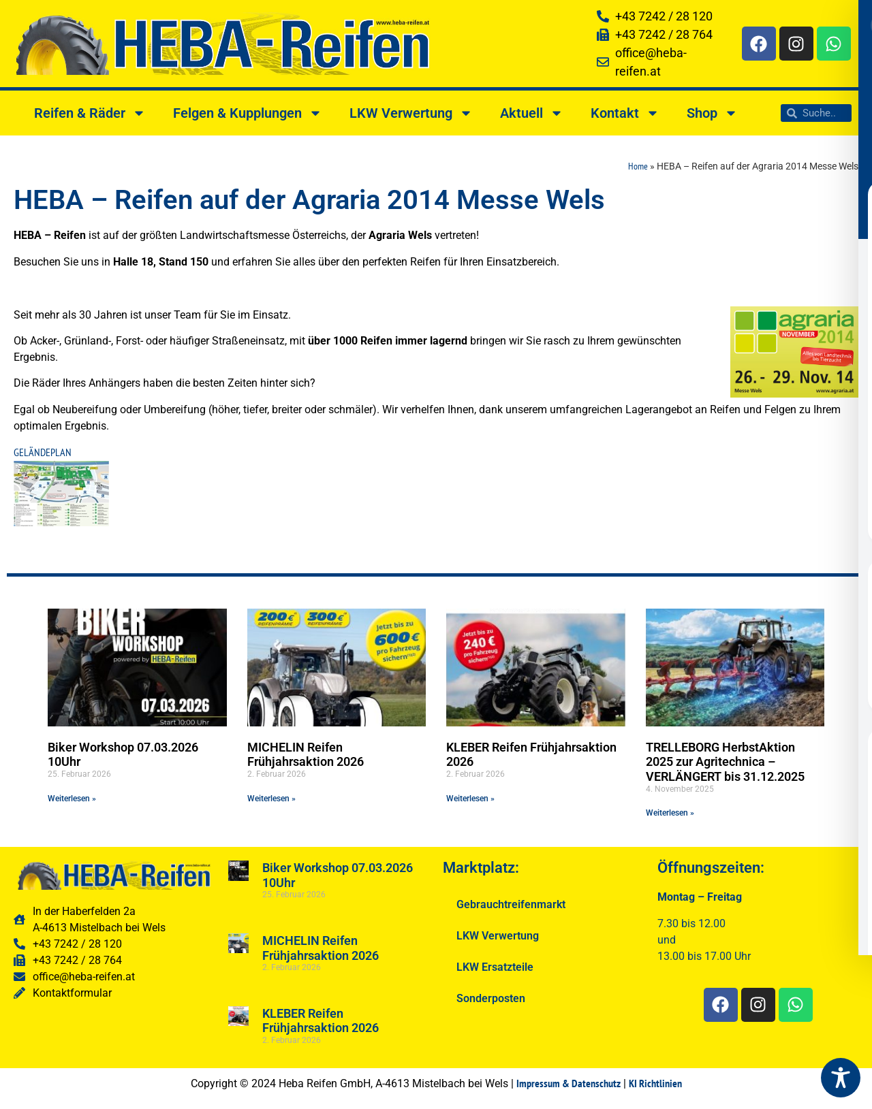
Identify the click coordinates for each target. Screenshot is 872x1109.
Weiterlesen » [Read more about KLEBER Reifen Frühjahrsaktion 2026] (470, 798)
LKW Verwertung (411, 113)
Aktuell (531, 113)
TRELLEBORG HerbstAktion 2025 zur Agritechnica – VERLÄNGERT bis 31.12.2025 (725, 762)
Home (638, 166)
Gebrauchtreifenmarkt (510, 904)
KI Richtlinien (655, 1083)
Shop (712, 113)
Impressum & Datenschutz (568, 1083)
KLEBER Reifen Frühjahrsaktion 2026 (320, 1020)
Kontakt (625, 113)
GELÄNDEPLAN (43, 452)
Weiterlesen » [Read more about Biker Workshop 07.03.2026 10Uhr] (72, 798)
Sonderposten (490, 998)
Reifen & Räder (90, 113)
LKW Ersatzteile (494, 967)
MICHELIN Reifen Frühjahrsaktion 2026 (305, 754)
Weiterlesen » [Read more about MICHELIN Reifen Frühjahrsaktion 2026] (271, 798)
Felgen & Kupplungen (247, 113)
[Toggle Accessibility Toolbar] (841, 1078)
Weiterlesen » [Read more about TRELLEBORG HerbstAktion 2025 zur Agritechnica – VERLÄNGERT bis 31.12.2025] (670, 813)
